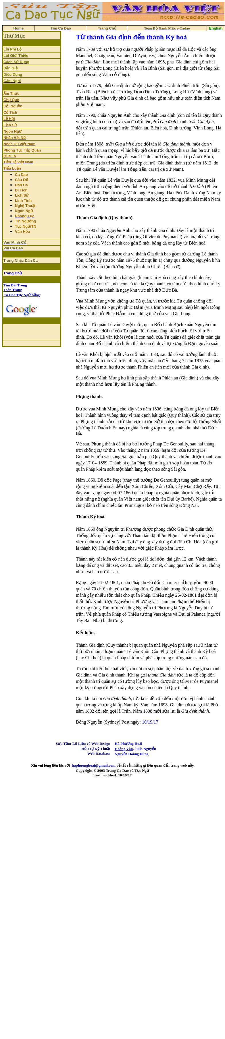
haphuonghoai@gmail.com (94, 765)
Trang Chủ (12, 273)
